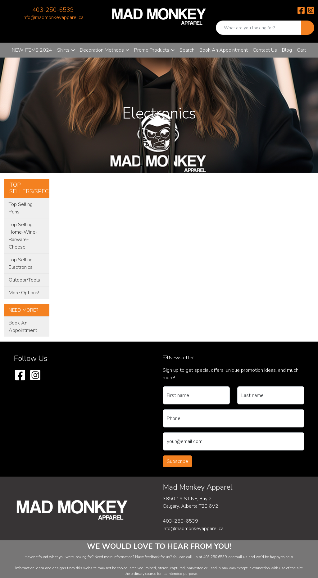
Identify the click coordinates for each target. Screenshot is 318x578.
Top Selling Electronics (21, 263)
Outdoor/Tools (24, 280)
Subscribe (177, 461)
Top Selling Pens (21, 208)
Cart (301, 50)
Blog (287, 50)
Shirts (63, 50)
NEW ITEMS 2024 (32, 50)
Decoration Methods (102, 50)
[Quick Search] (258, 28)
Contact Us (265, 50)
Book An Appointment (223, 50)
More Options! (24, 292)
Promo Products (151, 50)
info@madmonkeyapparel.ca (53, 17)
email (238, 556)
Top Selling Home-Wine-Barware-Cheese (23, 235)
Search (186, 50)
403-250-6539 (53, 10)
